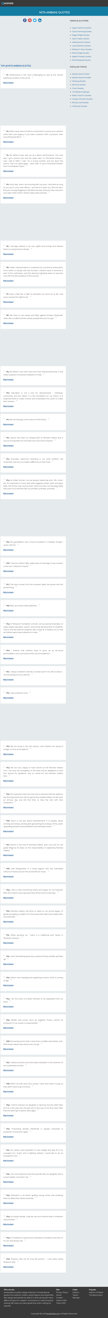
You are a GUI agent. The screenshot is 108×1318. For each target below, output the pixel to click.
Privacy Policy (62, 1292)
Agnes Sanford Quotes (81, 28)
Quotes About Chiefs (80, 74)
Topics (75, 1295)
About (58, 1295)
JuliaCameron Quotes (81, 42)
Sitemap (76, 1298)
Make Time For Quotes (81, 95)
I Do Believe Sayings (80, 92)
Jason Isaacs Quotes (80, 38)
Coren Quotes (78, 88)
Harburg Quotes (79, 81)
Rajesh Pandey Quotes (81, 56)
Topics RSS (61, 1303)
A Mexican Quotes (79, 106)
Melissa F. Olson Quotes (82, 49)
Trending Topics (96, 1295)
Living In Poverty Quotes (82, 99)
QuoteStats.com (53, 1314)
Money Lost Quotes (80, 102)
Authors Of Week (96, 1292)
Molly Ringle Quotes (80, 53)
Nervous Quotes (79, 85)
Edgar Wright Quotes (81, 35)
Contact (59, 1298)
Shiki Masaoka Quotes (81, 60)
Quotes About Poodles (81, 77)
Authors (75, 1292)
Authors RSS (61, 1300)
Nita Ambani (8, 83)
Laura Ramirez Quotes (81, 46)
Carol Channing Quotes (82, 31)
